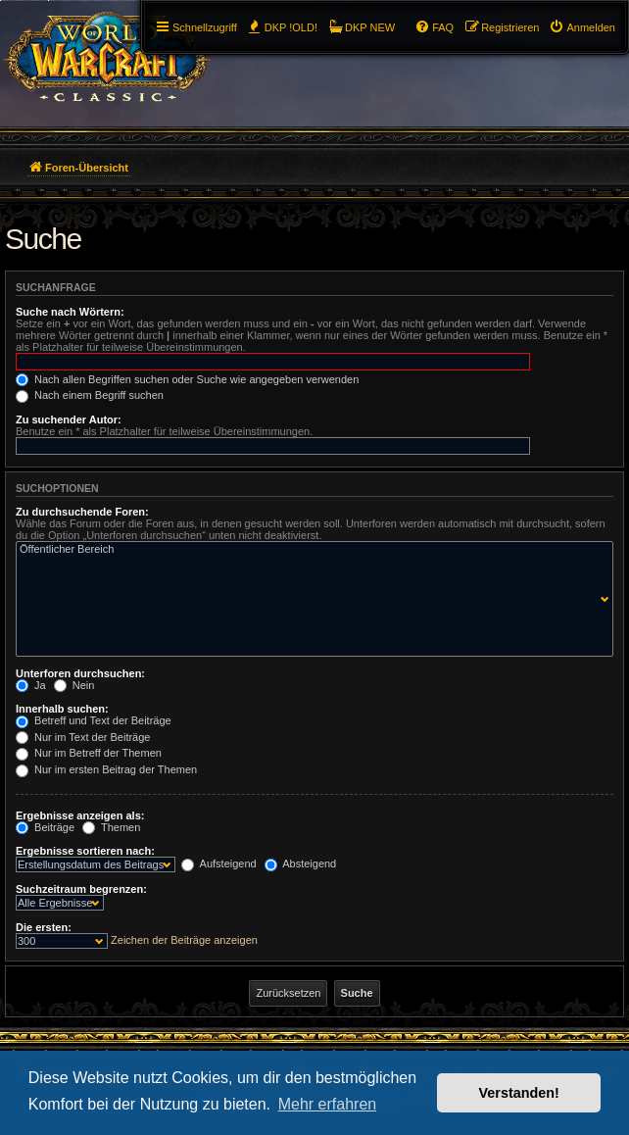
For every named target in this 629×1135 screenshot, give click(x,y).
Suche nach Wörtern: (70, 312)
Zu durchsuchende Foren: (82, 512)
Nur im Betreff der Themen (89, 753)
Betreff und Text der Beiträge (93, 720)
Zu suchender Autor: (68, 419)
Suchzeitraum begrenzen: (81, 889)
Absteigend (301, 863)
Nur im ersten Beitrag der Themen (106, 769)
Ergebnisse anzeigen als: (80, 815)
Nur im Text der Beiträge (83, 737)
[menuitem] (582, 27)
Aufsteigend (219, 863)
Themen (111, 827)
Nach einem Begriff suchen (90, 395)
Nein (74, 685)
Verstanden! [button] (519, 1093)
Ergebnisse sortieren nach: (85, 851)
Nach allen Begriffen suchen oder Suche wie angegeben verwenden (187, 379)
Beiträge (45, 827)
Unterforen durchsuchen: (80, 673)
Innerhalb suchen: (62, 709)
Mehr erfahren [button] (327, 1104)
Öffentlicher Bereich (310, 550)
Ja (31, 685)
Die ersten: (44, 927)
